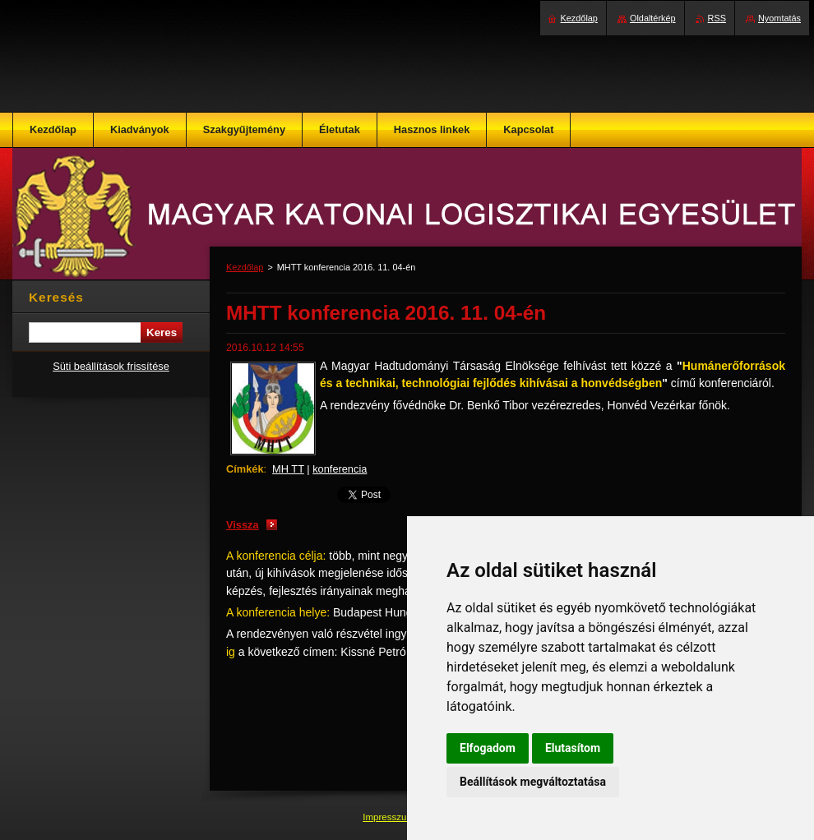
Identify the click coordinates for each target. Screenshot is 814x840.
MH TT (288, 469)
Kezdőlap (244, 267)
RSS (717, 18)
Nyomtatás (779, 18)
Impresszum (390, 817)
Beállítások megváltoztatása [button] (533, 781)
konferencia (339, 469)
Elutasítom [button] (572, 748)
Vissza (242, 525)
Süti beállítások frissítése (111, 366)
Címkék (245, 469)
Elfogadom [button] (488, 748)
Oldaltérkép (653, 18)
